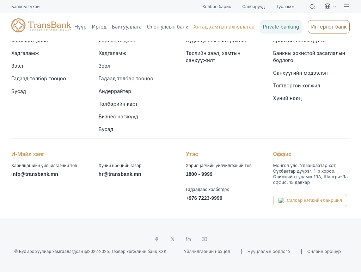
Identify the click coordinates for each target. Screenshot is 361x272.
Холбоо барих (16, 9)
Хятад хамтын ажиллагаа (30, 74)
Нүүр (6, 48)
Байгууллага (14, 61)
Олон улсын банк (20, 68)
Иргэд (7, 55)
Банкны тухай (16, 3)
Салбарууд (12, 16)
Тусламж (10, 22)
